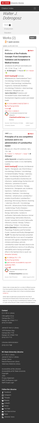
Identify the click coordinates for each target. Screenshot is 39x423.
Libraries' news (8, 417)
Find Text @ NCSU (12, 106)
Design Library (7, 359)
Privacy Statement (8, 378)
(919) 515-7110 (7, 337)
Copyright (5, 373)
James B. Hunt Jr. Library (10, 328)
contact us (5, 293)
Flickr (5, 414)
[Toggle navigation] (35, 8)
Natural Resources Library (11, 361)
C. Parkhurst (17, 154)
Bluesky (5, 400)
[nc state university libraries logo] (20, 3)
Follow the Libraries (9, 389)
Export (32, 37)
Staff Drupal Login (8, 382)
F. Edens (9, 154)
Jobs (3, 376)
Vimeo (5, 406)
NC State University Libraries (12, 352)
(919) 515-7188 (7, 345)
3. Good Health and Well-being (17, 117)
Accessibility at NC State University (13, 371)
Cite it (30, 50)
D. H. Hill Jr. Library (8, 313)
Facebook (6, 392)
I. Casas (24, 154)
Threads (6, 398)
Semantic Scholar (11, 254)
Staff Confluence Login (9, 380)
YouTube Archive (9, 411)
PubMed (8, 108)
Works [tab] (7, 25)
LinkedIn (6, 403)
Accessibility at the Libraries (11, 369)
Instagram (6, 395)
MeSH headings (11, 76)
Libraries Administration (10, 342)
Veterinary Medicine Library (11, 364)
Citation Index (7, 8)
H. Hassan (30, 70)
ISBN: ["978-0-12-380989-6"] (12, 111)
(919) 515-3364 (7, 323)
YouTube (6, 408)
